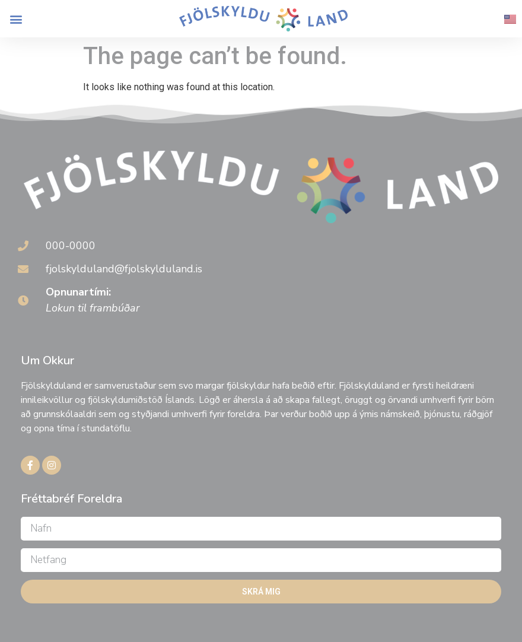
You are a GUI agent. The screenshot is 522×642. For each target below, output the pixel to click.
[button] (16, 18)
